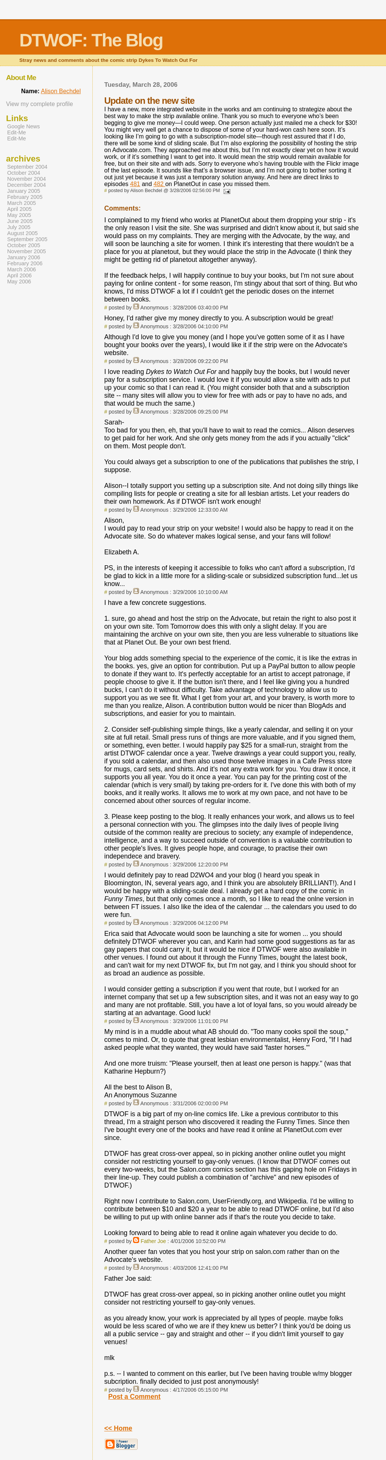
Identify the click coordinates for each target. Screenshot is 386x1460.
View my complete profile (39, 104)
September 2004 (27, 167)
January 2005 (23, 191)
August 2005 (22, 233)
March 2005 (21, 203)
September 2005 (27, 239)
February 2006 (25, 263)
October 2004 (23, 173)
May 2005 (19, 215)
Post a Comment (134, 1396)
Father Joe (153, 1241)
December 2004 (26, 185)
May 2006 (19, 281)
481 (135, 184)
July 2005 (19, 227)
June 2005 (19, 221)
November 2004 (26, 179)
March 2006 (21, 269)
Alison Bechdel (61, 91)
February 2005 (25, 197)
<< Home (118, 1428)
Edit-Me (16, 132)
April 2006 (19, 275)
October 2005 (23, 245)
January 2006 (23, 257)
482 (159, 184)
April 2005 (19, 209)
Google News (23, 126)
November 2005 (26, 251)
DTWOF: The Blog (91, 40)
